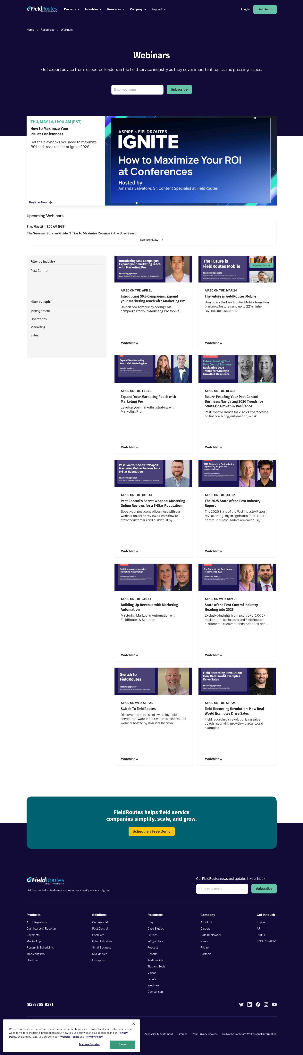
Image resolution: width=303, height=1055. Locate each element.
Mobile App (34, 941)
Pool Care (98, 935)
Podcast (152, 947)
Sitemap (183, 1033)
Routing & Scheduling (40, 947)
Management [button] (40, 311)
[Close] (133, 1023)
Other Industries (102, 941)
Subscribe (179, 89)
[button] (179, 90)
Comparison (155, 991)
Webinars (153, 985)
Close (122, 1044)
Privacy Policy (94, 1036)
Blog (150, 922)
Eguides (152, 935)
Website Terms (69, 1036)
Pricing (204, 947)
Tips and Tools (156, 966)
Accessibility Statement (158, 1033)
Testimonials (155, 960)
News (204, 941)
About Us (206, 922)
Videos (151, 973)
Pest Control (100, 928)
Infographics (155, 941)
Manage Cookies (89, 1044)
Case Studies (155, 928)
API (259, 928)
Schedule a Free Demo (152, 831)
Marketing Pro (36, 954)
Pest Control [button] (39, 271)
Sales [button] (34, 335)
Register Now (40, 203)
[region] (71, 1035)
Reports (152, 954)
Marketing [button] (38, 327)
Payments (33, 935)
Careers (205, 928)
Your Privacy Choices (205, 1033)
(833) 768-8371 (267, 941)
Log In (245, 9)
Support (262, 922)
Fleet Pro (32, 960)
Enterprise (98, 960)
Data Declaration (211, 935)
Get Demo (265, 9)
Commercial (100, 922)
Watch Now (129, 343)
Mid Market (99, 954)
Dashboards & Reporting (42, 928)
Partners (205, 954)
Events (151, 979)
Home (30, 29)
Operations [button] (38, 319)
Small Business (101, 947)
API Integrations (37, 922)
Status (261, 935)
